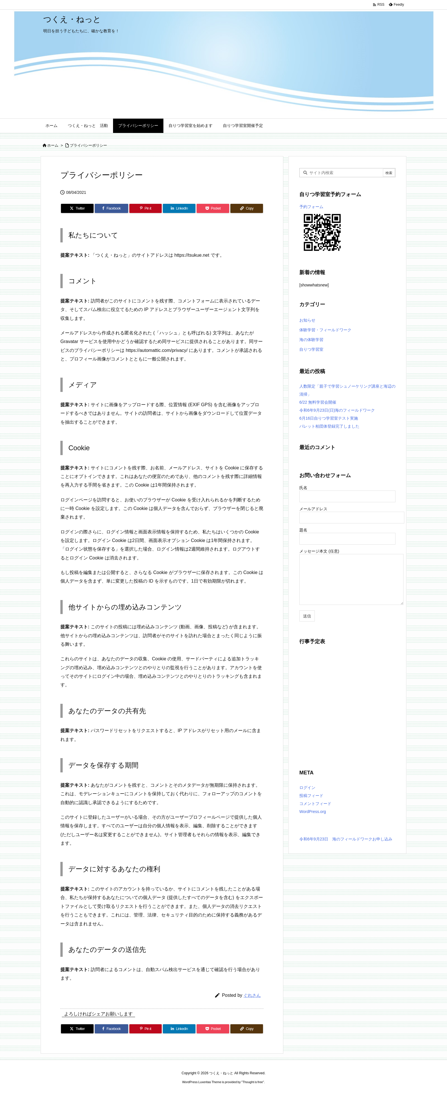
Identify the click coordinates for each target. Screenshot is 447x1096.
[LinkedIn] (179, 208)
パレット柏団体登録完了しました (329, 426)
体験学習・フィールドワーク (325, 330)
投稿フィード (311, 795)
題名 (347, 534)
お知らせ (307, 320)
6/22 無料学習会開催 (317, 402)
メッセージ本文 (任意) (351, 577)
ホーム (52, 145)
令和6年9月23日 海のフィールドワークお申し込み (345, 839)
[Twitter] (77, 208)
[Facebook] (111, 208)
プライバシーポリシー (88, 145)
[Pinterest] (145, 208)
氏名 (347, 491)
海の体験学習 (311, 339)
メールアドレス (351, 513)
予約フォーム (311, 206)
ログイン (307, 787)
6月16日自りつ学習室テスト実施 (328, 418)
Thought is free (252, 1082)
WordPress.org (312, 811)
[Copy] (246, 208)
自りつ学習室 (311, 349)
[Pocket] (213, 208)
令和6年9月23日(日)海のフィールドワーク (337, 410)
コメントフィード (315, 803)
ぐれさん (252, 995)
